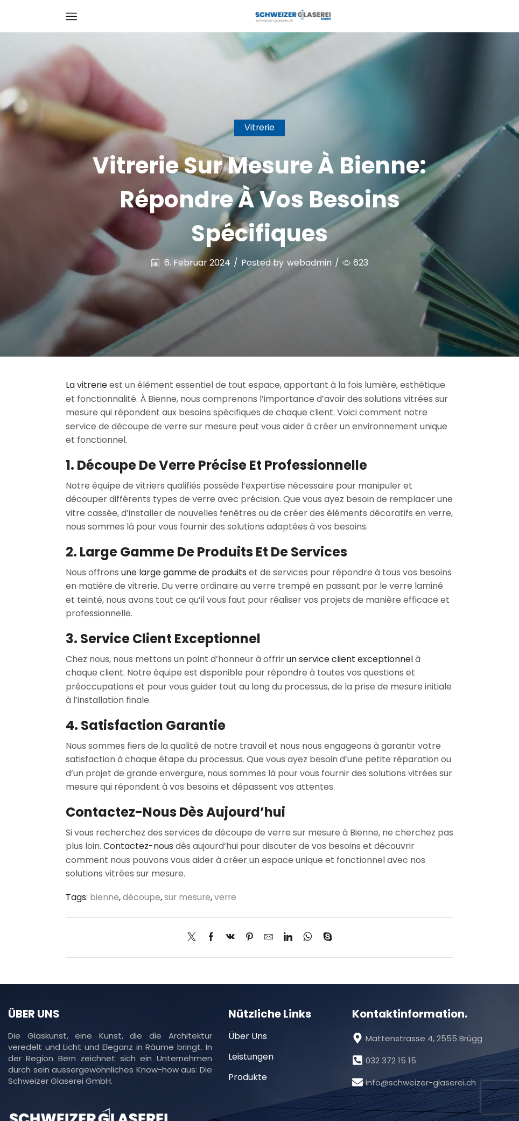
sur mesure (188, 897)
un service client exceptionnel (349, 659)
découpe (141, 897)
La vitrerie (86, 385)
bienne (104, 897)
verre (227, 897)
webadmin (309, 263)
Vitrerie (259, 127)
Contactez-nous (138, 846)
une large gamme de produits (184, 572)
